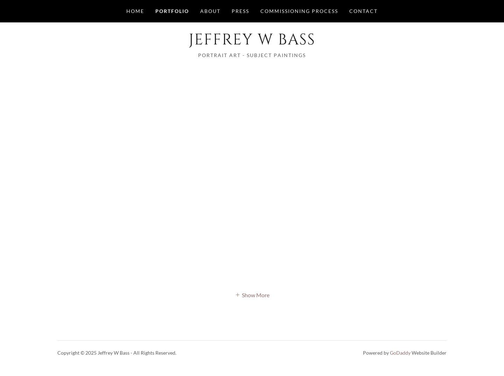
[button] (252, 294)
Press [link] (240, 11)
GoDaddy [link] (400, 353)
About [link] (210, 11)
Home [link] (135, 11)
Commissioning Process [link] (299, 11)
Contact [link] (363, 11)
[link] (252, 42)
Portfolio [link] (172, 11)
